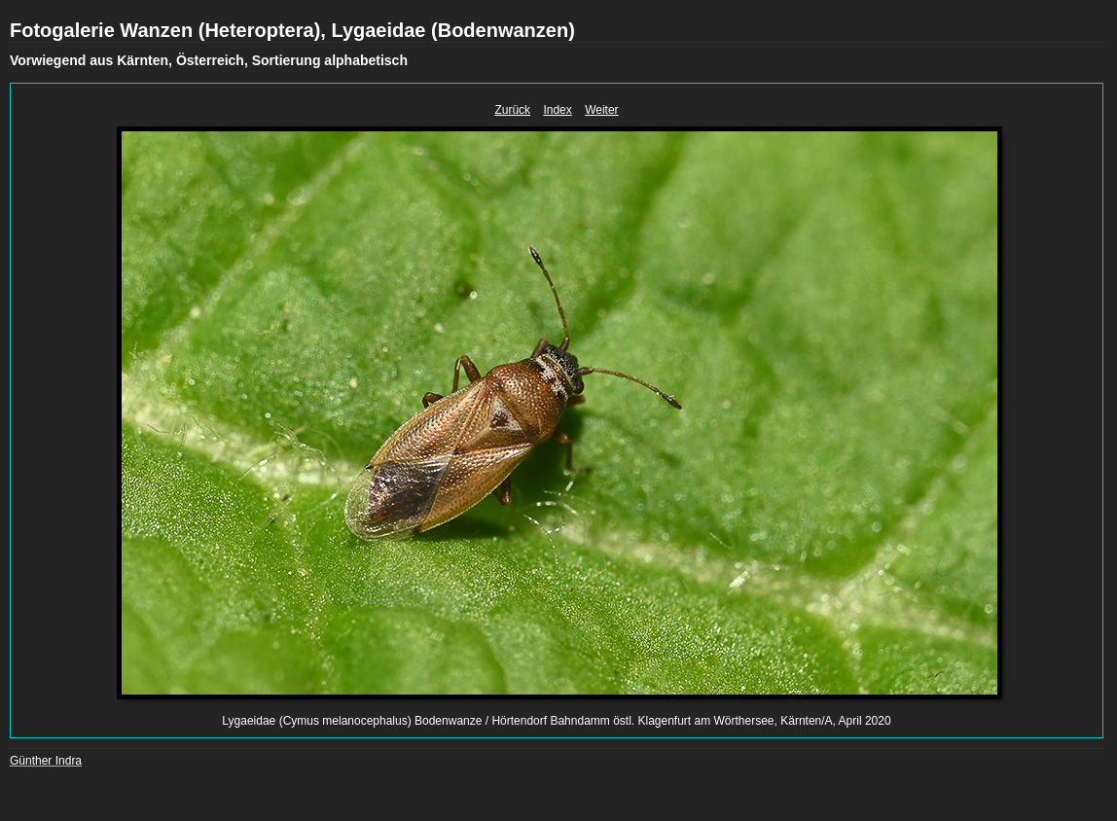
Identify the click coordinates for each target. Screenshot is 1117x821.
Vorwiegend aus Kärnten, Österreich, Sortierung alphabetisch (209, 60)
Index (557, 110)
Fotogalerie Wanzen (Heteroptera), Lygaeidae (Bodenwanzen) (292, 30)
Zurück (512, 110)
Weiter (601, 110)
